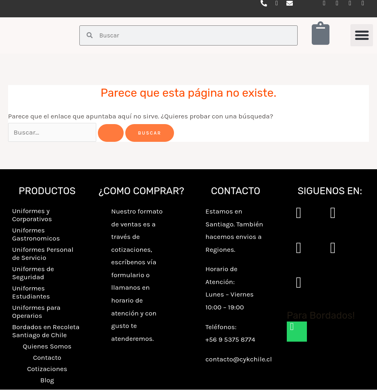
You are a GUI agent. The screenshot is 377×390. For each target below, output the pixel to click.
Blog (47, 380)
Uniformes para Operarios (36, 312)
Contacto (47, 358)
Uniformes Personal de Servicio (42, 254)
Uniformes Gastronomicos (36, 234)
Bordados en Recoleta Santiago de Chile (45, 331)
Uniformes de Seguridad (33, 273)
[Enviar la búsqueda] (111, 133)
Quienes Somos (47, 346)
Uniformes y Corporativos (32, 215)
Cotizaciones (47, 369)
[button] (361, 35)
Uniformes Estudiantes (31, 292)
